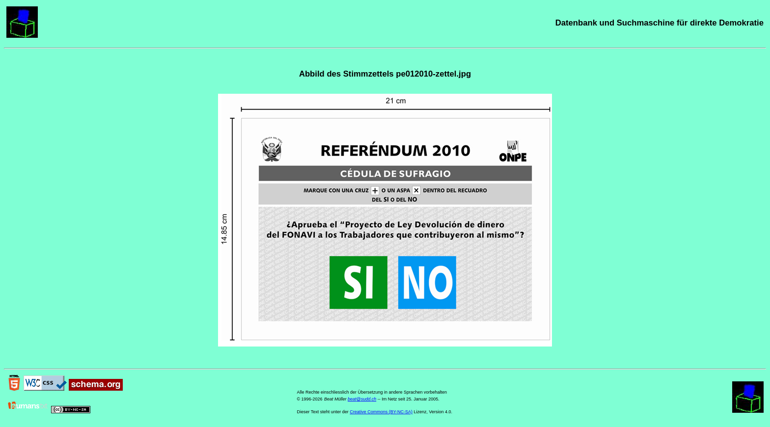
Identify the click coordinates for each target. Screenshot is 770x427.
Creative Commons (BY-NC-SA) (381, 411)
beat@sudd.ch (362, 399)
